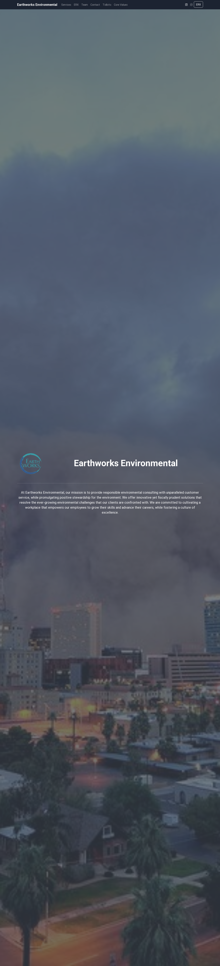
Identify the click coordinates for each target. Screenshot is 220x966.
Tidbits (107, 4)
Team (84, 4)
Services (66, 4)
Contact (95, 4)
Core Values (121, 4)
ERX (76, 4)
